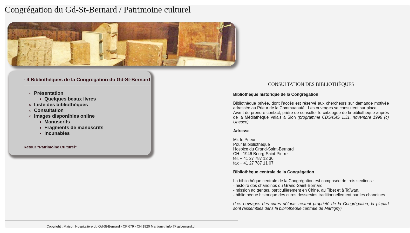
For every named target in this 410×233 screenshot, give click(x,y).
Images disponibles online (64, 116)
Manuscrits (57, 121)
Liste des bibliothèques (61, 104)
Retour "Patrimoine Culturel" (50, 147)
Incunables (57, 133)
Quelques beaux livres (70, 99)
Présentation (48, 93)
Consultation (49, 110)
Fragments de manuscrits (74, 127)
